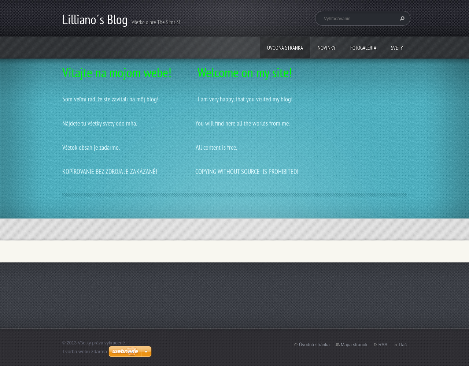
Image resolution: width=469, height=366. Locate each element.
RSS (383, 344)
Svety (397, 47)
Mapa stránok (354, 344)
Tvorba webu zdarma (84, 351)
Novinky (327, 47)
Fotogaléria (363, 47)
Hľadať (401, 18)
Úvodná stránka (285, 47)
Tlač (402, 344)
